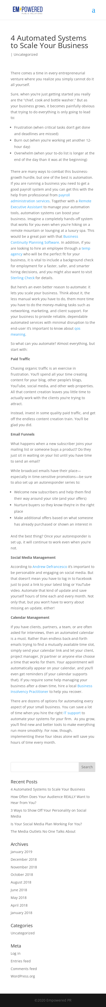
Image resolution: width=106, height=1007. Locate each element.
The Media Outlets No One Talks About (43, 831)
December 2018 (24, 859)
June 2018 (19, 890)
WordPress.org (23, 976)
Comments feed (24, 968)
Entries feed (21, 961)
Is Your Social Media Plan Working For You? (46, 824)
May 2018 (19, 897)
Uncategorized (26, 54)
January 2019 (21, 851)
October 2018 (22, 874)
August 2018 (21, 882)
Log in (16, 953)
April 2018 (19, 905)
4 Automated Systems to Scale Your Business (48, 789)
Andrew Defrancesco (50, 566)
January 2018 (21, 912)
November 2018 (24, 867)
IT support (72, 713)
